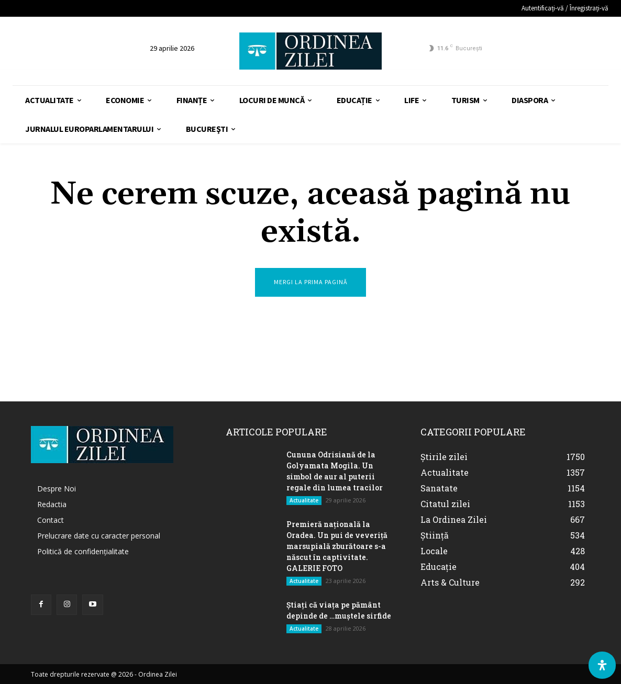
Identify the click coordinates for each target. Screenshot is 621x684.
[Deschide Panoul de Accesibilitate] (602, 665)
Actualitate (304, 500)
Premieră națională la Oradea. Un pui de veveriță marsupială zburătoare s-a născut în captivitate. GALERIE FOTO (336, 546)
